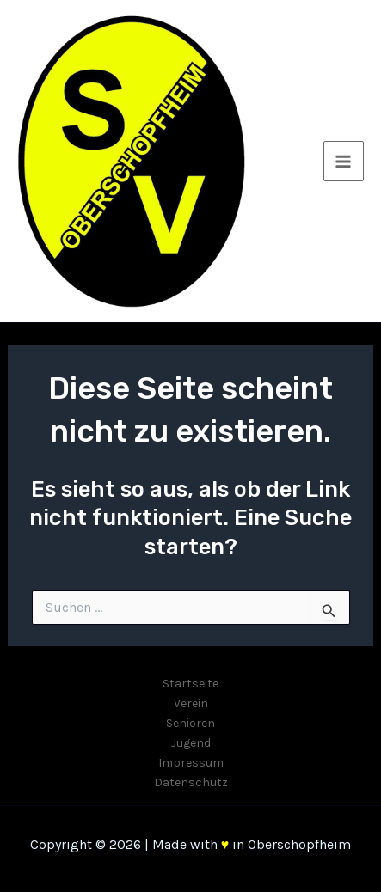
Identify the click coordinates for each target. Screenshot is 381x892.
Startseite (190, 683)
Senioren (190, 723)
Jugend (191, 743)
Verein (191, 703)
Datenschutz (191, 782)
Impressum (191, 762)
